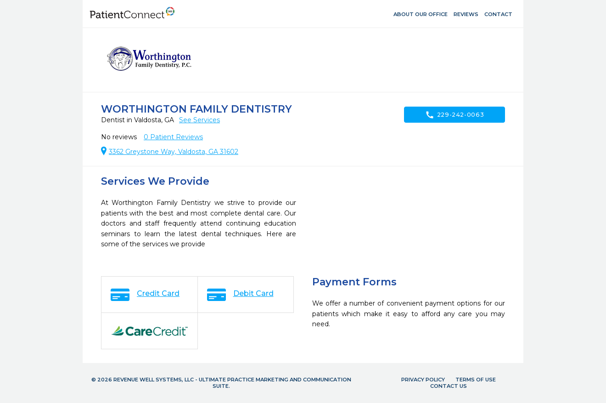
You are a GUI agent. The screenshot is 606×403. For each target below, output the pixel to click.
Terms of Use (475, 379)
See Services (199, 120)
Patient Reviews (173, 137)
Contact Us (448, 386)
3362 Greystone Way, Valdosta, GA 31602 (173, 152)
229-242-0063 (454, 114)
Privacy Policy (423, 379)
